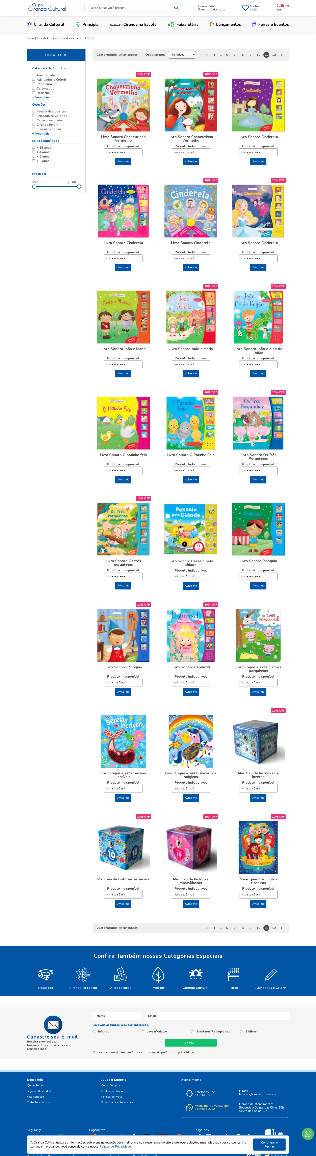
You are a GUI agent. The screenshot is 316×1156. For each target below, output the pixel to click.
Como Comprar (110, 1085)
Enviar (191, 1043)
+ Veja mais (41, 97)
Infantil (103, 1031)
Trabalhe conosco (38, 1102)
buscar (176, 8)
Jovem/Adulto (157, 1031)
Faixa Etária (183, 24)
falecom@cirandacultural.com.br (260, 1094)
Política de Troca (112, 1091)
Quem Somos (35, 1085)
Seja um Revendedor (40, 1091)
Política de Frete (111, 1097)
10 (258, 55)
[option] (45, 977)
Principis (86, 24)
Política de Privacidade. (115, 1146)
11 (266, 55)
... (220, 55)
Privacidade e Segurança (117, 1102)
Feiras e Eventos (270, 24)
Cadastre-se (218, 9)
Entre (201, 9)
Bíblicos (251, 1031)
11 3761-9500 (204, 1095)
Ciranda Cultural (45, 24)
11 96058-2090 (205, 1109)
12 (274, 55)
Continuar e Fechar (269, 1145)
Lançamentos (225, 24)
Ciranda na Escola (133, 24)
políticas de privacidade (177, 1052)
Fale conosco (35, 1097)
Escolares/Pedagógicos (213, 1031)
